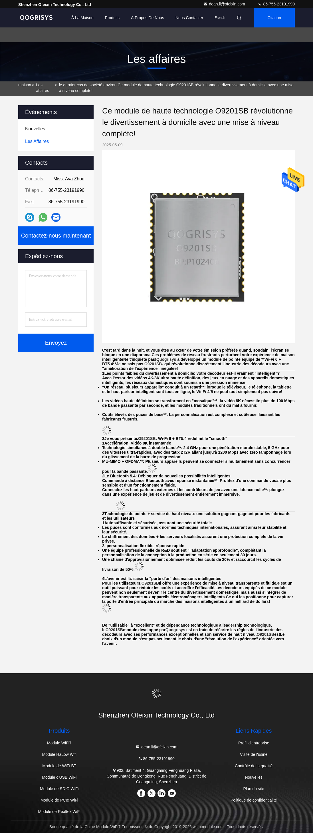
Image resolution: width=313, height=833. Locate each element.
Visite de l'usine (254, 754)
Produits (112, 17)
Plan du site (253, 788)
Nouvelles (253, 777)
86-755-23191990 (276, 4)
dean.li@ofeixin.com (224, 4)
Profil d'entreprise (253, 743)
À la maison (82, 17)
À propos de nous (147, 17)
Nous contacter (189, 17)
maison (24, 85)
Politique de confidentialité (254, 800)
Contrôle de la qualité (253, 766)
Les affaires (42, 88)
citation (274, 17)
